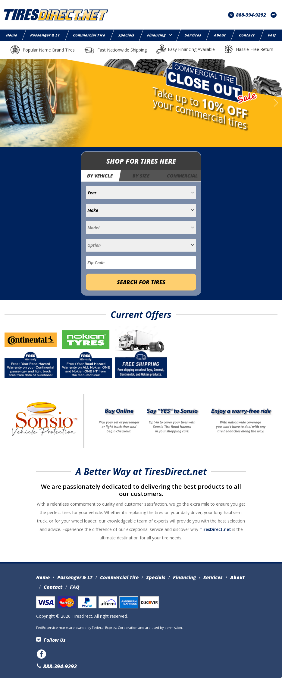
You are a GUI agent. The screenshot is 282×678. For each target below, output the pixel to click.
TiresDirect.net (215, 529)
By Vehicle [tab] (100, 176)
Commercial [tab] (182, 176)
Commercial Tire (89, 35)
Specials (127, 35)
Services (193, 35)
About (220, 35)
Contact (247, 35)
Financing (159, 35)
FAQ (75, 587)
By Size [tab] (141, 176)
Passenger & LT (45, 35)
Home (43, 577)
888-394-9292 (247, 15)
